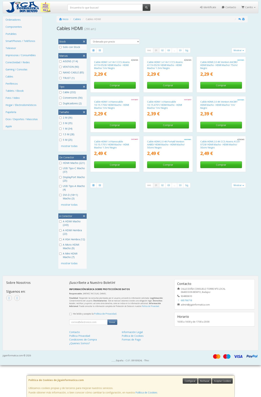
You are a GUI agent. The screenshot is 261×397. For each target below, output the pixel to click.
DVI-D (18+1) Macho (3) (68, 196)
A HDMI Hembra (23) (70, 232)
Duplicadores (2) (70, 103)
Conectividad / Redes (18, 62)
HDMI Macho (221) (72, 163)
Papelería (11, 112)
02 (162, 50)
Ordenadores (13, 19)
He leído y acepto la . (95, 345)
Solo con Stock (69, 47)
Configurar (190, 380)
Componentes (14, 26)
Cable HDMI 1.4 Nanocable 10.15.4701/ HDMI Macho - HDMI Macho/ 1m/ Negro (164, 181)
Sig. (187, 50)
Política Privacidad (79, 367)
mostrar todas (69, 146)
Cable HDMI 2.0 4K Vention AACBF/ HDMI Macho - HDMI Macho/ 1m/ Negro (219, 181)
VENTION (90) (69, 66)
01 (156, 50)
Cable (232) (67, 92)
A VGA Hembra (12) (72, 239)
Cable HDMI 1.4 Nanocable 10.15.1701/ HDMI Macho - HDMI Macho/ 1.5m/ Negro (111, 259)
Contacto (229, 7)
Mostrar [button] (239, 50)
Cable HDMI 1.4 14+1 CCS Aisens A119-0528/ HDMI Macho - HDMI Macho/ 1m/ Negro (112, 103)
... (174, 50)
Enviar (112, 353)
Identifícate (208, 7)
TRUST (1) (67, 78)
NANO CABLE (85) (71, 72)
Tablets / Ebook (15, 90)
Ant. (149, 50)
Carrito (248, 7)
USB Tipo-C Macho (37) (72, 170)
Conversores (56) (71, 97)
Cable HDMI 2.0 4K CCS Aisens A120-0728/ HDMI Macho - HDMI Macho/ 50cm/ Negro (220, 259)
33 (180, 50)
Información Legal (132, 364)
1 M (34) (65, 128)
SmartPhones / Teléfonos (20, 41)
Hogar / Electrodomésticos (21, 105)
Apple (9, 126)
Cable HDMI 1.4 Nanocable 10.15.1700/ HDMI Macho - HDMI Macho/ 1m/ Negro (111, 181)
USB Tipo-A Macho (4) (72, 187)
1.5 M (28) (66, 134)
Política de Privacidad (150, 338)
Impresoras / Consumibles (21, 55)
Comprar (115, 123)
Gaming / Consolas (16, 69)
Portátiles (11, 34)
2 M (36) (65, 117)
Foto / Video (13, 98)
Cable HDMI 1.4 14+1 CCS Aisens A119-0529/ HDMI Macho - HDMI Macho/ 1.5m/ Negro (165, 103)
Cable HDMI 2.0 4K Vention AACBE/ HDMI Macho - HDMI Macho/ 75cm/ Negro (219, 103)
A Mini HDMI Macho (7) (68, 255)
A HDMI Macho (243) (70, 223)
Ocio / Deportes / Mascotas (22, 119)
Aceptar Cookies (222, 380)
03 (168, 50)
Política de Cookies (146, 392)
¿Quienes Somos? (79, 375)
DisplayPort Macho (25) (72, 178)
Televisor (11, 48)
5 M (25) (65, 139)
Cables (9, 76)
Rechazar (204, 380)
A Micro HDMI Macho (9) (69, 246)
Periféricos (12, 83)
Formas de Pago (131, 371)
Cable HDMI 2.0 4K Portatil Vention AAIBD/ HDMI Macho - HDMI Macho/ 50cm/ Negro (166, 259)
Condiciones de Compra (83, 371)
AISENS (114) (68, 61)
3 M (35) (65, 123)
